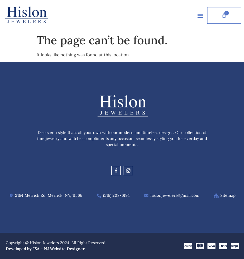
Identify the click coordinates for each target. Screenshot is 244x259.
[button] (200, 15)
